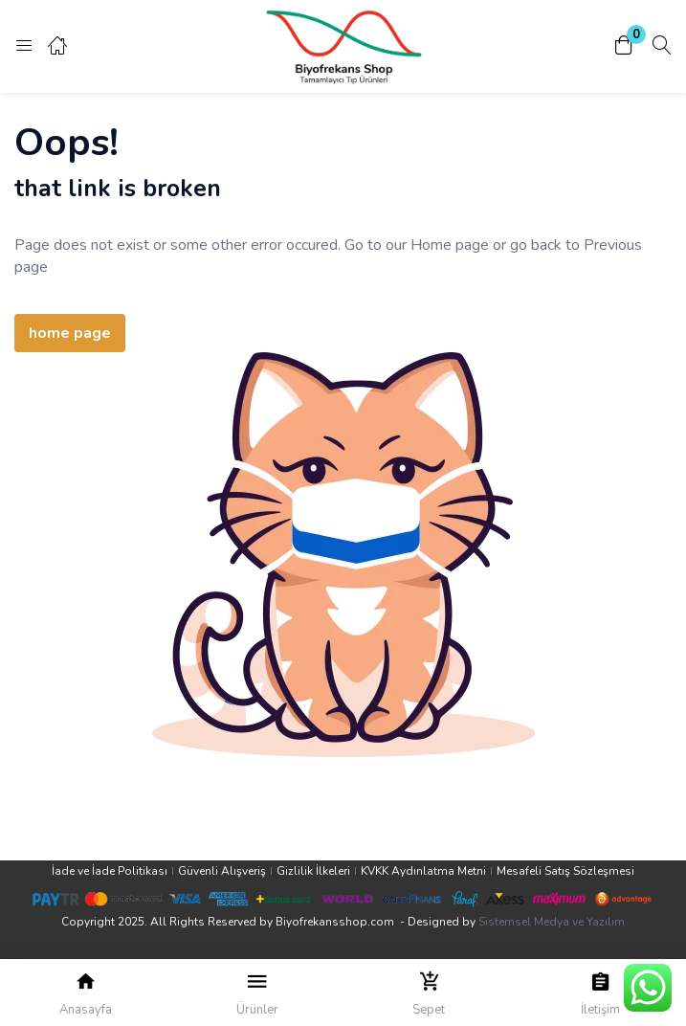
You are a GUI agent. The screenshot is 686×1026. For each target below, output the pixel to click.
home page (70, 333)
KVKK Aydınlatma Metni (423, 871)
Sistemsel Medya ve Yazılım (551, 921)
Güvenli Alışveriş (222, 871)
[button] (623, 47)
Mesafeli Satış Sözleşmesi (565, 871)
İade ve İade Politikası (109, 871)
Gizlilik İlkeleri (313, 871)
